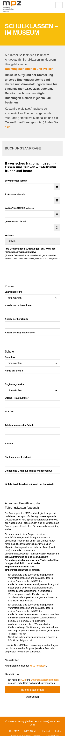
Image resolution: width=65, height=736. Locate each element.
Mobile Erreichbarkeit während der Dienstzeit (29, 484)
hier (7, 127)
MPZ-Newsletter (38, 665)
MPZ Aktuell (30, 731)
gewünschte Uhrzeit (15, 221)
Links (58, 731)
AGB (23, 680)
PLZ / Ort (9, 411)
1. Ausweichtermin (15, 194)
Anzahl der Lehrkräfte (16, 319)
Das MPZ (14, 731)
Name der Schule (14, 370)
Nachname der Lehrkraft (18, 457)
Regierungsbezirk (14, 384)
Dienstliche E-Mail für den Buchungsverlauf (28, 470)
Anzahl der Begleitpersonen (20, 332)
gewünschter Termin (16, 180)
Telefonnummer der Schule (19, 425)
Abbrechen (32, 696)
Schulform (10, 357)
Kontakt (46, 731)
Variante (9, 235)
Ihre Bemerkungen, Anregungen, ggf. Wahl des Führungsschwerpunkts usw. (32, 253)
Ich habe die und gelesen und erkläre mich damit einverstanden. (32, 681)
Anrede (9, 443)
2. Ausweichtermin (19, 208)
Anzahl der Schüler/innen (18, 305)
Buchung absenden (32, 689)
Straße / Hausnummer (17, 398)
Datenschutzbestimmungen (45, 680)
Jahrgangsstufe (13, 292)
